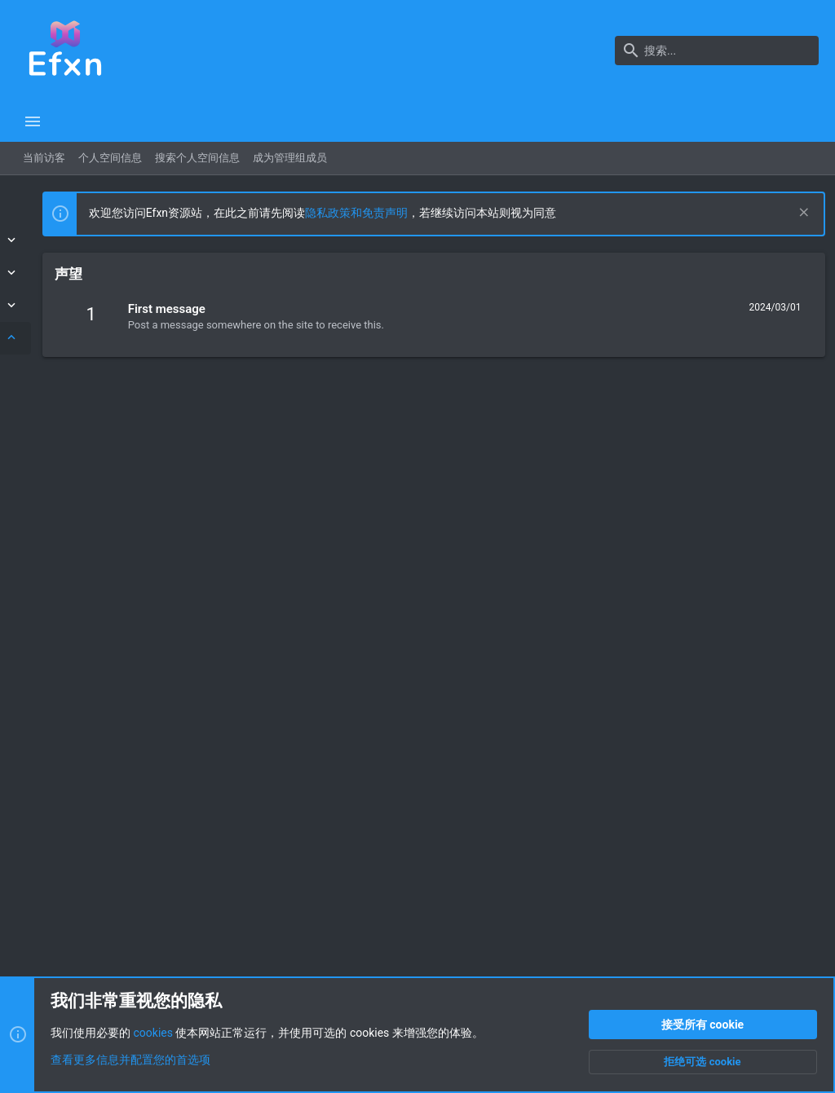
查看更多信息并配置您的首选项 (130, 1059)
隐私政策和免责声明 (534, 212)
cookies (152, 1032)
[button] (33, 121)
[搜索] (717, 50)
